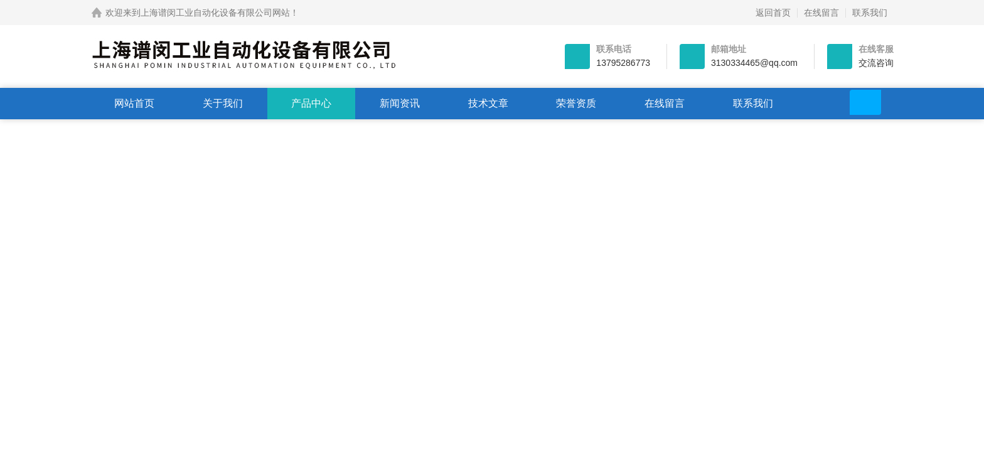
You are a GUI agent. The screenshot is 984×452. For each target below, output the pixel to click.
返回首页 (773, 13)
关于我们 (223, 103)
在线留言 (821, 13)
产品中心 (311, 103)
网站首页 (134, 103)
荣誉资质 (576, 103)
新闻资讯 (400, 103)
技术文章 (488, 103)
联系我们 (869, 13)
